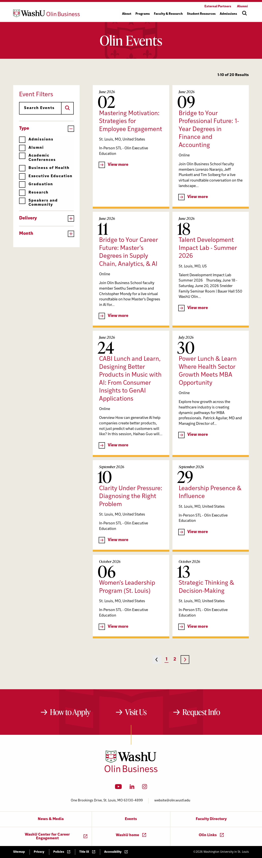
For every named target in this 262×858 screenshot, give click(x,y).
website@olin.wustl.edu (172, 800)
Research (34, 193)
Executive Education (46, 176)
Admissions (36, 140)
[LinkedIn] (132, 788)
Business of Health (44, 168)
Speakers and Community (38, 203)
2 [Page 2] (174, 659)
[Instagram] (144, 788)
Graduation (36, 184)
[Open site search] (244, 13)
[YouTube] (118, 788)
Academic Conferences (37, 158)
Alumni (31, 148)
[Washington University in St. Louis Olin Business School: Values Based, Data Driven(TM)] (131, 771)
